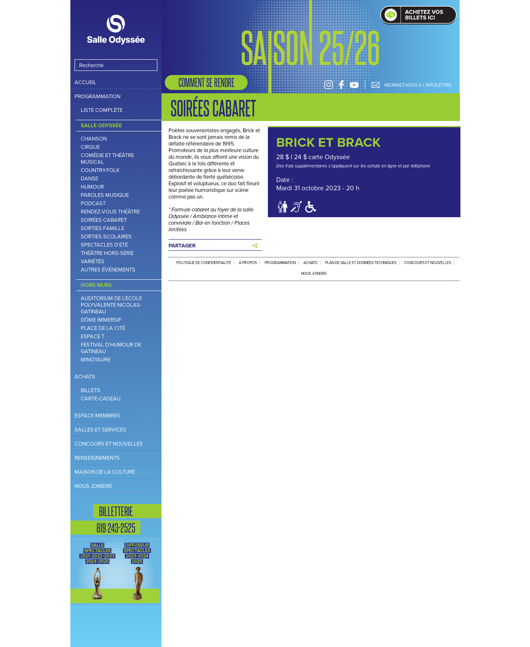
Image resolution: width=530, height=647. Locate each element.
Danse (89, 178)
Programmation (97, 96)
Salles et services (100, 430)
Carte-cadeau (100, 398)
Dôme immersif (101, 320)
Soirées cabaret (104, 220)
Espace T (92, 336)
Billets (90, 390)
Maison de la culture (105, 472)
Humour (92, 187)
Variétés (92, 261)
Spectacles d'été (104, 245)
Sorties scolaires (106, 236)
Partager (182, 245)
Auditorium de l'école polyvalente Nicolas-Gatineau (111, 305)
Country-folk (100, 170)
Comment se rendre (206, 82)
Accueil (85, 82)
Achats (85, 376)
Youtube (354, 84)
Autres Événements (108, 270)
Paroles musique (105, 195)
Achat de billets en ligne (418, 15)
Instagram (328, 84)
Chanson (94, 139)
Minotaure (96, 359)
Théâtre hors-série (107, 253)
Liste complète (102, 110)
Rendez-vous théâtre (110, 211)
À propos (248, 263)
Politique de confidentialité (203, 263)
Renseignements (97, 458)
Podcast (93, 203)
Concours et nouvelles (109, 444)
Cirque (90, 147)
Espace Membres (97, 415)
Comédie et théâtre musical (107, 158)
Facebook (341, 84)
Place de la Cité (103, 328)
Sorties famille (102, 228)
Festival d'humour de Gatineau (111, 348)
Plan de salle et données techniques (360, 263)
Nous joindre (93, 486)
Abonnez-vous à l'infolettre (417, 85)
